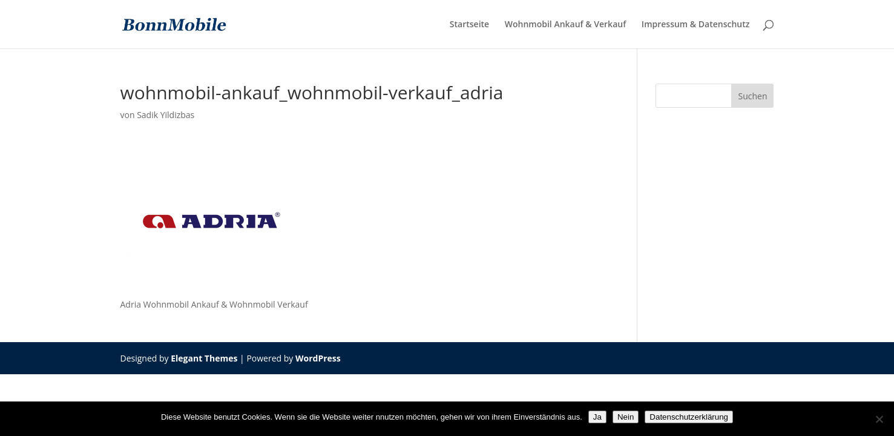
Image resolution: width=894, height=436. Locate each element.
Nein (625, 416)
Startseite (469, 25)
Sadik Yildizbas (165, 115)
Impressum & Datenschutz (696, 25)
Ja (597, 416)
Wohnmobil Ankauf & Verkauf (565, 25)
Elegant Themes (204, 358)
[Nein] (879, 419)
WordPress (318, 358)
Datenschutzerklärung (688, 416)
